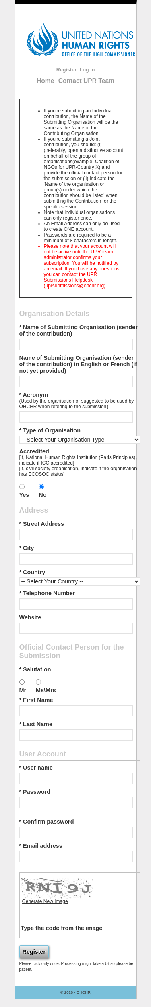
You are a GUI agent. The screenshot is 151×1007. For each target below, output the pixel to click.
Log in (87, 70)
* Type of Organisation (50, 430)
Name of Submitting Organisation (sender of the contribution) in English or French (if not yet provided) (78, 364)
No (42, 495)
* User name (36, 767)
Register (66, 70)
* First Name (36, 700)
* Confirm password (46, 821)
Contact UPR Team (86, 80)
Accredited (34, 451)
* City (26, 548)
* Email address (40, 846)
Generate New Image (45, 901)
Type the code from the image (62, 928)
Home (45, 80)
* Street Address (41, 524)
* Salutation (35, 669)
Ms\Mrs (46, 690)
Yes (24, 495)
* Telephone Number (47, 593)
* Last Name (35, 724)
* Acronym (33, 395)
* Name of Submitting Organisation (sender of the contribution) (78, 330)
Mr (23, 690)
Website (30, 617)
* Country (32, 572)
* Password (35, 792)
